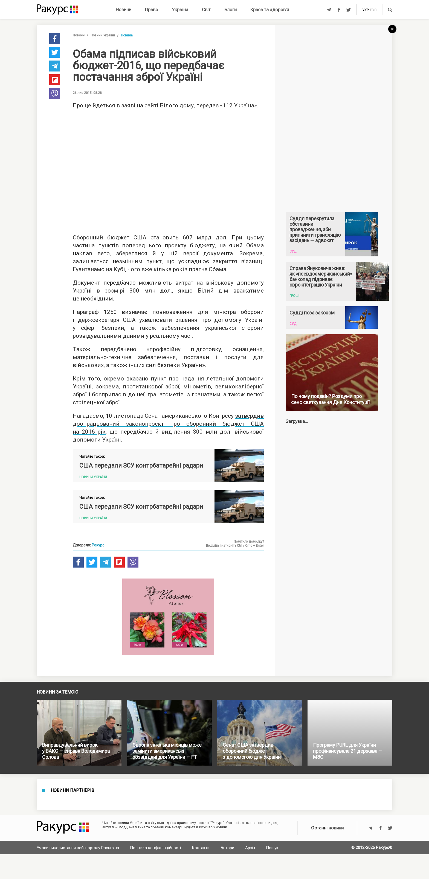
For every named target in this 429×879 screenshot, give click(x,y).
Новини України (103, 35)
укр (365, 10)
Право (151, 9)
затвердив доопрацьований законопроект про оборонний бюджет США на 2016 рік (168, 424)
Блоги (230, 9)
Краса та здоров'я (269, 9)
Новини (123, 9)
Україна (180, 9)
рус (373, 10)
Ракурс (98, 545)
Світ (206, 9)
